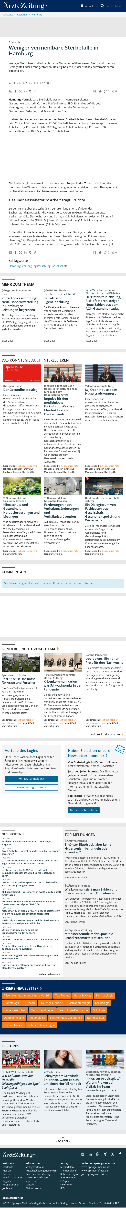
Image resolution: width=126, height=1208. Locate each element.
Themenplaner (68, 1171)
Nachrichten (11, 834)
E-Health (29, 1003)
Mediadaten (67, 1167)
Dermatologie (104, 996)
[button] (118, 6)
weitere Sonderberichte (107, 735)
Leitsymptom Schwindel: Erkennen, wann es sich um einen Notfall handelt (62, 1080)
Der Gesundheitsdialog (20, 390)
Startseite (8, 1167)
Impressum (31, 1181)
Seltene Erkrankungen (41, 1025)
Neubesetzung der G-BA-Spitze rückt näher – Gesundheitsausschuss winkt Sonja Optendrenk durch (28, 873)
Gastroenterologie (78, 1003)
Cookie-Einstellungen (37, 1178)
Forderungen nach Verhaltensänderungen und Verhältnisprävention (61, 511)
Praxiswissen (10, 1174)
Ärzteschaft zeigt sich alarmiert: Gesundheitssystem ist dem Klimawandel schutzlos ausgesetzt (31, 913)
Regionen (8, 1181)
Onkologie (99, 1011)
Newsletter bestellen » (83, 810)
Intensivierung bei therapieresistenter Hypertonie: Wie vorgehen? (30, 957)
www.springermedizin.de (96, 1167)
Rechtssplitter (95, 1018)
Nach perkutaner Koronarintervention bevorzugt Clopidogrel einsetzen (29, 967)
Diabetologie (12, 1003)
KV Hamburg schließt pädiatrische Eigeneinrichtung (59, 298)
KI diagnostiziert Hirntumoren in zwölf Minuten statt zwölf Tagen (31, 894)
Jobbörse (8, 1188)
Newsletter (66, 1185)
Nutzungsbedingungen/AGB (41, 1171)
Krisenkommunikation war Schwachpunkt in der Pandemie (63, 686)
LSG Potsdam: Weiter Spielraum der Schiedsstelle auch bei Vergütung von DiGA (29, 884)
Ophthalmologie (14, 1018)
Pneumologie (37, 1018)
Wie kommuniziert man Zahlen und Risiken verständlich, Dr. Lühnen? (91, 892)
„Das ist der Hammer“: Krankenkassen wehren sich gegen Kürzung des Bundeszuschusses (30, 862)
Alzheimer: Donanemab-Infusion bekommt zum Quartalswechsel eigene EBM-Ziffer (28, 903)
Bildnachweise (33, 1188)
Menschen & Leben (42, 1011)
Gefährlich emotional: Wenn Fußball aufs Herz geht (30, 939)
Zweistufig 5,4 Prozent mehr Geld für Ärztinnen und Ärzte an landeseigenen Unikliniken (31, 922)
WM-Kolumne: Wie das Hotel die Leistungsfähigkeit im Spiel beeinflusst (20, 1082)
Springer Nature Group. (73, 1203)
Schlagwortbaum (34, 1167)
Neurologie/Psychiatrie (73, 1011)
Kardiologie (102, 1003)
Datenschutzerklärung (37, 1174)
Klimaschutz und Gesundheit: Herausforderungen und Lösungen (21, 511)
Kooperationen (11, 1185)
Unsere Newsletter (20, 988)
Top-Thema (62, 996)
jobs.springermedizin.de (95, 1174)
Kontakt (29, 1185)
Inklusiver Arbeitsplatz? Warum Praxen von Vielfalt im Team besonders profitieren (103, 1085)
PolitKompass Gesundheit (66, 1018)
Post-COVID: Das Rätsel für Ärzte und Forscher (19, 681)
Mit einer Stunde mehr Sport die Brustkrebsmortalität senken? (20, 932)
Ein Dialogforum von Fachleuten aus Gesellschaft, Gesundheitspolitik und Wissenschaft (102, 513)
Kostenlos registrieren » (31, 788)
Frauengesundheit (51, 1003)
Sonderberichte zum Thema (28, 649)
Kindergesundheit (15, 1011)
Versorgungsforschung (36, 266)
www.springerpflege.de (95, 1171)
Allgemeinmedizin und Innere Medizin (27, 996)
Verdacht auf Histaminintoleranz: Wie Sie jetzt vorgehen (27, 843)
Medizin (7, 1171)
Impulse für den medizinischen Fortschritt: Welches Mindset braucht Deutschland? (59, 407)
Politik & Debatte (12, 1178)
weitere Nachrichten (50, 974)
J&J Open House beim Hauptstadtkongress (101, 392)
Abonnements (68, 1178)
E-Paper (64, 1181)
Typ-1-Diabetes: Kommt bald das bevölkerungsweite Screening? (31, 853)
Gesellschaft (59, 266)
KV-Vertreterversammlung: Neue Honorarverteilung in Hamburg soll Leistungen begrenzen (20, 302)
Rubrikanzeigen (69, 1174)
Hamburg (15, 266)
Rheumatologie (13, 1025)
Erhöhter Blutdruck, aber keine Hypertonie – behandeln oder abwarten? (27, 948)
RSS (62, 1188)
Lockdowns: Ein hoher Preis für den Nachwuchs (104, 661)
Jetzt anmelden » (31, 779)
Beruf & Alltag (82, 996)
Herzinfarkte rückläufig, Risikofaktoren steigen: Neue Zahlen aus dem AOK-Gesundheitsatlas (103, 303)
